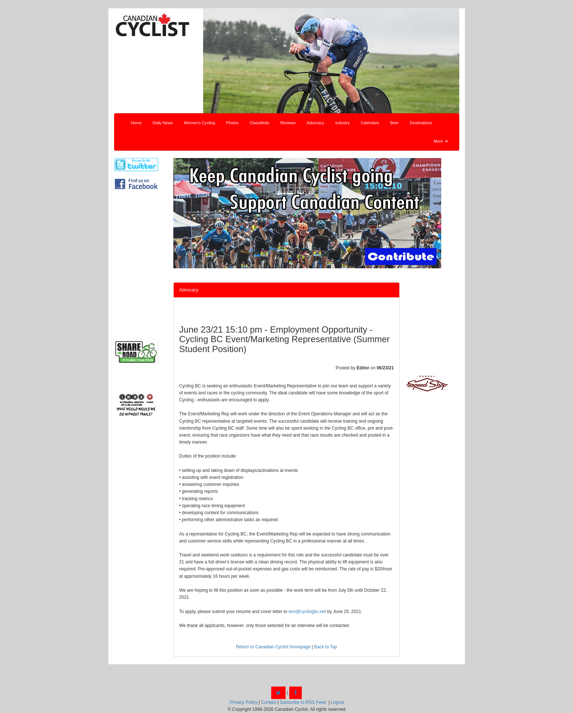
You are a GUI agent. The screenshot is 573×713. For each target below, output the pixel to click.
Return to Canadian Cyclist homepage (273, 646)
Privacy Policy (244, 702)
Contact (268, 702)
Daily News (163, 123)
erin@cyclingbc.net (307, 611)
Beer (394, 123)
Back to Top (325, 646)
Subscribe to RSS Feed (303, 702)
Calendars (370, 123)
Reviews (288, 123)
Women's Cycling (199, 123)
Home (136, 123)
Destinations (421, 123)
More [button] (441, 141)
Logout (337, 702)
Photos (232, 123)
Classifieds (259, 123)
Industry (342, 123)
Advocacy (315, 123)
